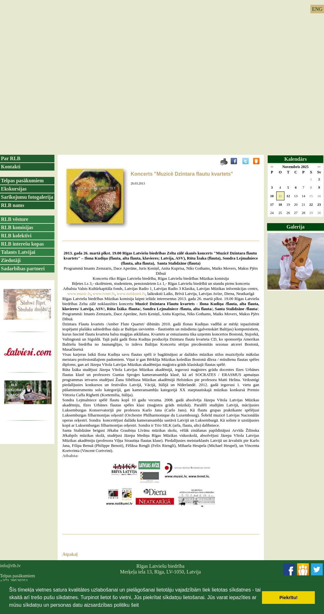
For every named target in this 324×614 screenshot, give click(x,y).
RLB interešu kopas (22, 244)
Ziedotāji (11, 260)
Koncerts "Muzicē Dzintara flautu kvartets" (182, 174)
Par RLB (10, 158)
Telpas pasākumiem (22, 180)
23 (319, 204)
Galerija (296, 226)
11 (280, 196)
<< (272, 167)
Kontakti (10, 166)
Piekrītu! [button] (288, 597)
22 (311, 204)
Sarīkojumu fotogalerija (27, 197)
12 (288, 196)
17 (272, 204)
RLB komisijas (17, 227)
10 (272, 196)
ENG (317, 9)
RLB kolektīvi (16, 235)
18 (280, 204)
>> (319, 167)
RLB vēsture (14, 219)
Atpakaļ (70, 554)
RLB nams (12, 205)
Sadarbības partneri (23, 268)
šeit (135, 605)
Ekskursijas (14, 188)
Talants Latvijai (18, 252)
